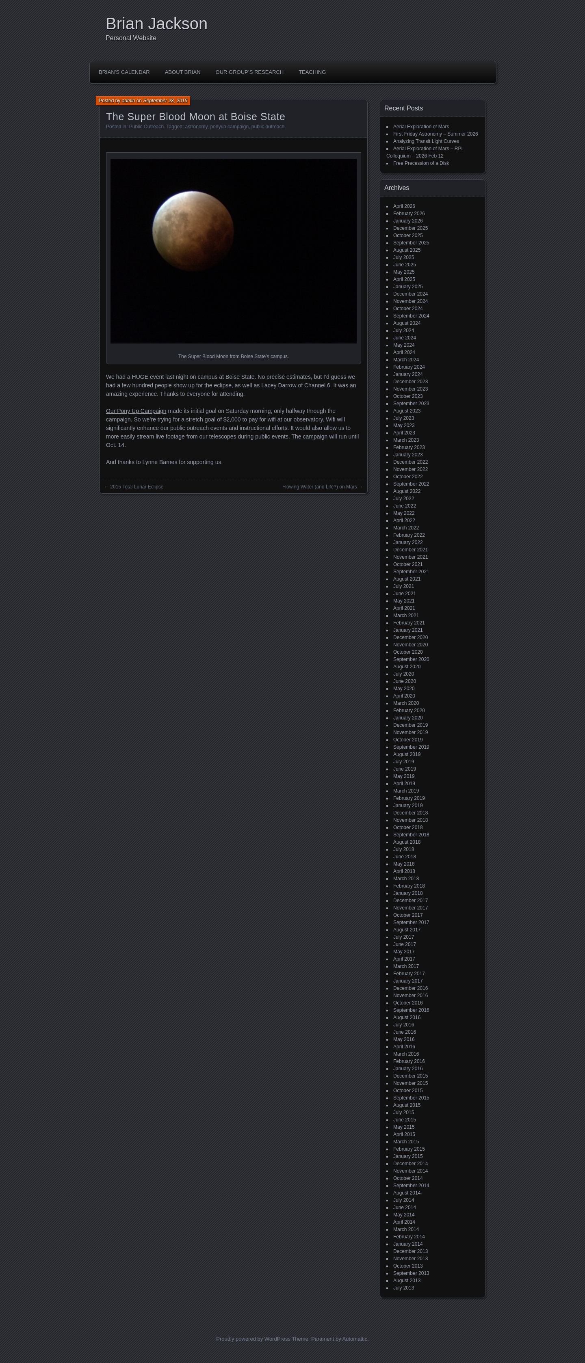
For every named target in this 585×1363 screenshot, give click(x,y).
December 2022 (410, 462)
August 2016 (406, 1017)
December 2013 (410, 1251)
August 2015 (406, 1105)
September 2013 (411, 1273)
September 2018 (411, 835)
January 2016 (408, 1068)
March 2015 (406, 1142)
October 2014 (408, 1178)
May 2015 (404, 1127)
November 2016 (410, 995)
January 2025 (408, 286)
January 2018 (408, 893)
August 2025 (406, 250)
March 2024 (406, 360)
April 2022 (404, 520)
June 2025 (404, 265)
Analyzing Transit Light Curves (426, 141)
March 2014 (406, 1229)
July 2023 (403, 418)
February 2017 (409, 973)
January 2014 (408, 1244)
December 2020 (410, 637)
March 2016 (406, 1054)
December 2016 (410, 988)
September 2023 (411, 403)
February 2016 (409, 1061)
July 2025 (403, 257)
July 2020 (403, 674)
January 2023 (408, 455)
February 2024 (409, 367)
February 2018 (409, 886)
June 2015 (404, 1120)
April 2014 (404, 1222)
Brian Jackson (157, 23)
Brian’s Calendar (124, 72)
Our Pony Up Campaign (136, 411)
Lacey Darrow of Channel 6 (295, 385)
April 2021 (404, 608)
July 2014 (403, 1200)
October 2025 (408, 235)
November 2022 (410, 469)
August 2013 (406, 1280)
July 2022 (403, 498)
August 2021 (406, 579)
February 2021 (409, 623)
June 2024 (404, 338)
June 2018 (404, 857)
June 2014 (404, 1207)
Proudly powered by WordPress (253, 1339)
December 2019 (410, 725)
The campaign (310, 436)
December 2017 (410, 900)
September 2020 (411, 659)
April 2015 (404, 1134)
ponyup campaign (229, 127)
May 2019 (404, 776)
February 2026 (409, 213)
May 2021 (404, 601)
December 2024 (410, 294)
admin (128, 101)
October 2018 (408, 827)
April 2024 (404, 352)
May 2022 (404, 513)
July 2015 (403, 1112)
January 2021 (408, 630)
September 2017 (411, 922)
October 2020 (408, 652)
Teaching (312, 72)
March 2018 (406, 878)
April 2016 (404, 1047)
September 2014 (411, 1185)
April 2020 (404, 696)
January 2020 (408, 718)
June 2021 (404, 593)
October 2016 (408, 1003)
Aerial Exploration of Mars (421, 127)
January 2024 (408, 374)
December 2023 (410, 381)
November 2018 (410, 820)
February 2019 (409, 798)
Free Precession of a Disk (421, 163)
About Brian (183, 72)
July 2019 (403, 762)
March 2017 (406, 966)
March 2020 (406, 703)
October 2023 (408, 396)
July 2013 (403, 1288)
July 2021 (403, 586)
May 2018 (404, 864)
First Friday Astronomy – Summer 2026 (435, 134)
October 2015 (408, 1090)
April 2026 (404, 206)
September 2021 (411, 572)
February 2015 (409, 1149)
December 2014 (410, 1163)
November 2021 (410, 557)
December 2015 (410, 1076)
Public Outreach (146, 127)
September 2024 (411, 316)
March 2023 (406, 440)
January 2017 (408, 981)
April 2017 (404, 959)
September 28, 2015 (165, 101)
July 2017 (403, 937)
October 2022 (408, 477)
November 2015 (410, 1083)
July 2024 (403, 330)
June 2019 (404, 769)
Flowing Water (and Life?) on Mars (319, 487)
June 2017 (404, 944)
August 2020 (406, 667)
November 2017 (410, 908)
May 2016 (404, 1039)
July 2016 (403, 1025)
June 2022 (404, 506)
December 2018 (410, 813)
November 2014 (410, 1171)
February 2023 (409, 447)
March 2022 (406, 528)
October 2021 (408, 564)
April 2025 (404, 279)
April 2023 (404, 433)
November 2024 (410, 301)
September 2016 (411, 1010)
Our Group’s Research (250, 72)
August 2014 (406, 1193)
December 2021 (410, 550)
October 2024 (408, 308)
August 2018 (406, 842)
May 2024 (404, 345)
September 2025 (411, 243)
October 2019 (408, 740)
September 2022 (411, 484)
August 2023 (406, 411)
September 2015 (411, 1098)
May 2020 (404, 688)
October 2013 (408, 1266)
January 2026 (408, 221)
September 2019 (411, 747)
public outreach (267, 127)
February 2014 (409, 1237)
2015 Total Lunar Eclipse (136, 487)
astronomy (196, 127)
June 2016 (404, 1032)
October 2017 (408, 915)
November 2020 (410, 645)
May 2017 (404, 952)
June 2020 (404, 681)
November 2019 (410, 732)
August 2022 (406, 491)
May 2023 (404, 425)
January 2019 (408, 805)
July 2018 (403, 849)
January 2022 (408, 542)
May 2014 (404, 1215)
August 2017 (406, 930)
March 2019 (406, 791)
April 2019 (404, 783)
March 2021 (406, 615)
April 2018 (404, 871)
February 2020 (409, 710)
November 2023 (410, 389)
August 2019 (406, 754)
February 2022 (409, 535)
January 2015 (408, 1156)
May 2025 (404, 272)
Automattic (354, 1339)
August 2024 (406, 323)
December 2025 (410, 228)
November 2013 (410, 1258)
